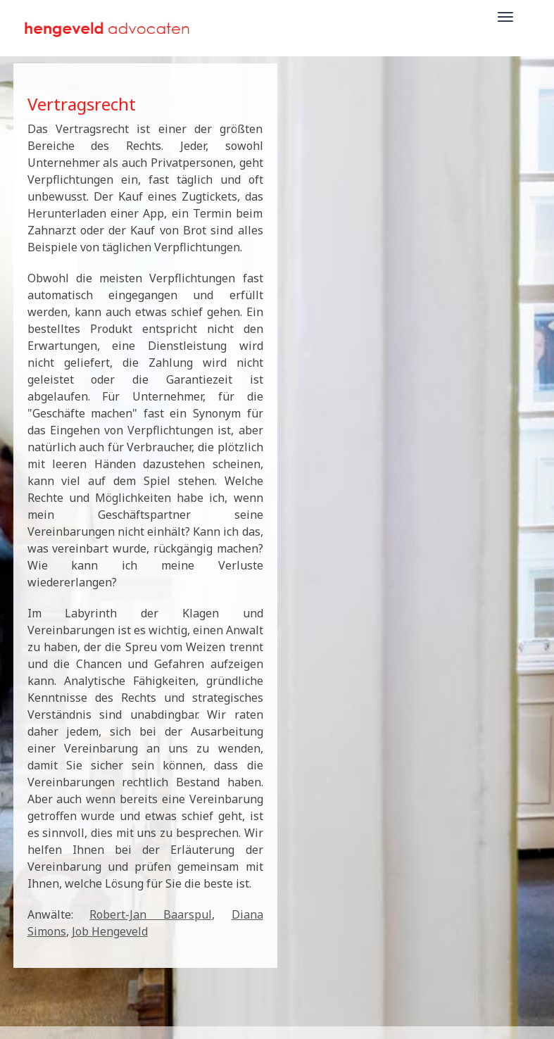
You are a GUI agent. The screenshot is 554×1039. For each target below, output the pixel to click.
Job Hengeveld (110, 931)
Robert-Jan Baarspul (150, 914)
